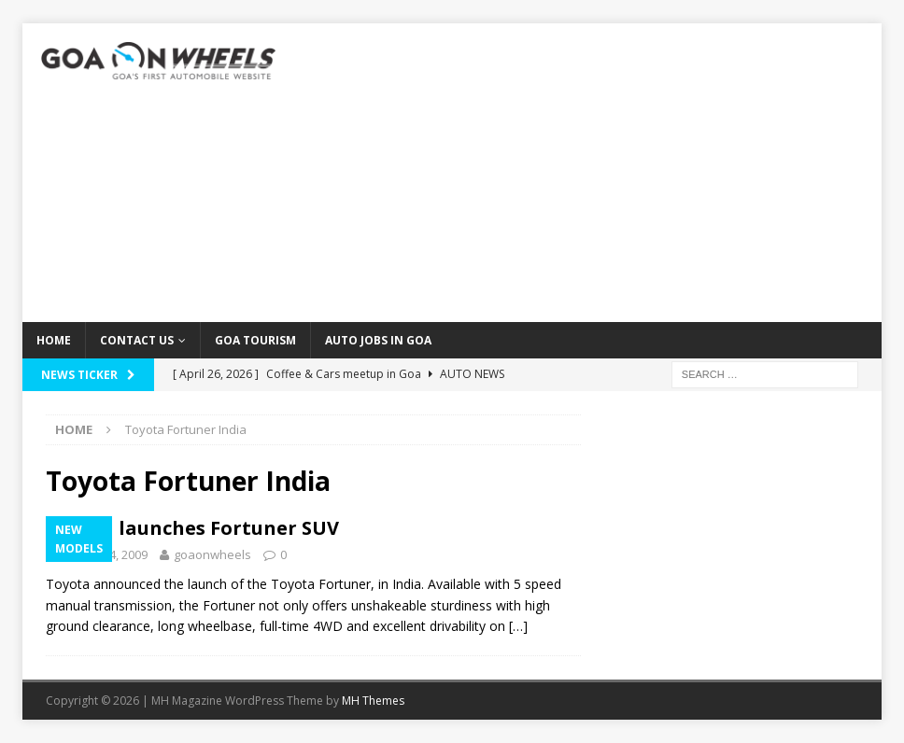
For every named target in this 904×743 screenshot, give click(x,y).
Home (53, 340)
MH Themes (373, 700)
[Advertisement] (590, 172)
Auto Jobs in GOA (378, 340)
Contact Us (137, 340)
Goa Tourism (255, 340)
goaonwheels (212, 554)
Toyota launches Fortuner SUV (192, 527)
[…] (518, 626)
